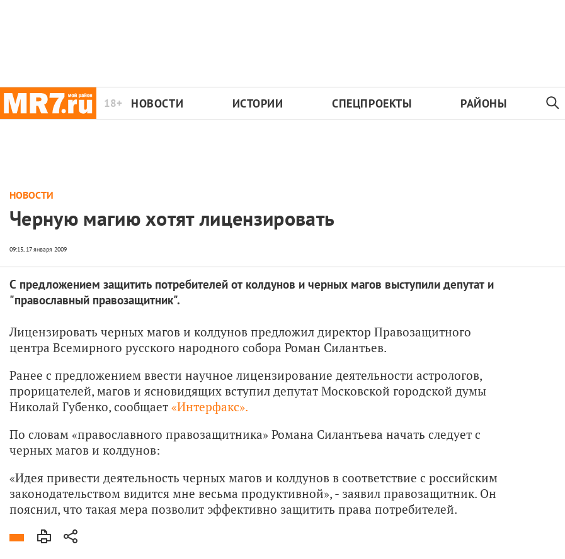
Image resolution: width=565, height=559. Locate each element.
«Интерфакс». (209, 406)
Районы (483, 103)
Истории (257, 103)
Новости (157, 103)
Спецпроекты (371, 103)
